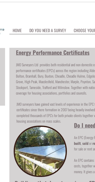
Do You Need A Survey (47, 30)
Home (17, 30)
